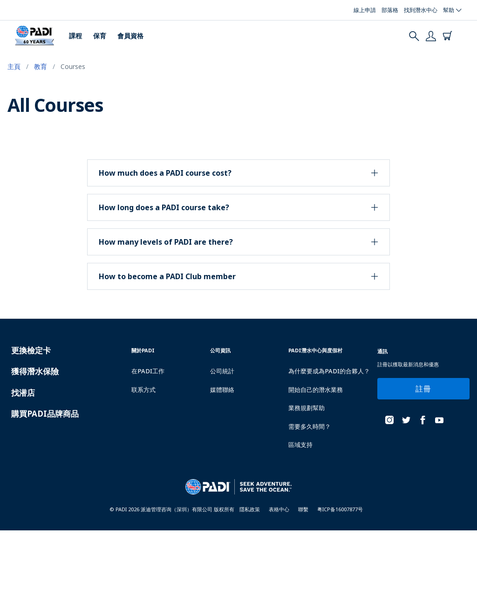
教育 (40, 66)
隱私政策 (249, 509)
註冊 (423, 389)
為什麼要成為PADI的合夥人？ (329, 371)
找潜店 (23, 392)
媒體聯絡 (222, 389)
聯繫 (303, 509)
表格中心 (279, 509)
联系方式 (143, 389)
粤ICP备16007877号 (340, 509)
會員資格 (130, 35)
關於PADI (143, 350)
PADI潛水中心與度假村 (315, 350)
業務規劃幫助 (306, 408)
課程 (75, 35)
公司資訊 (220, 350)
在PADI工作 (147, 371)
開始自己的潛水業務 (315, 389)
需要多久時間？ (309, 426)
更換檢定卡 (31, 350)
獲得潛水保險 (35, 371)
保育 (99, 35)
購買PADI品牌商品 (45, 413)
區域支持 (300, 444)
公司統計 (222, 371)
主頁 (13, 66)
